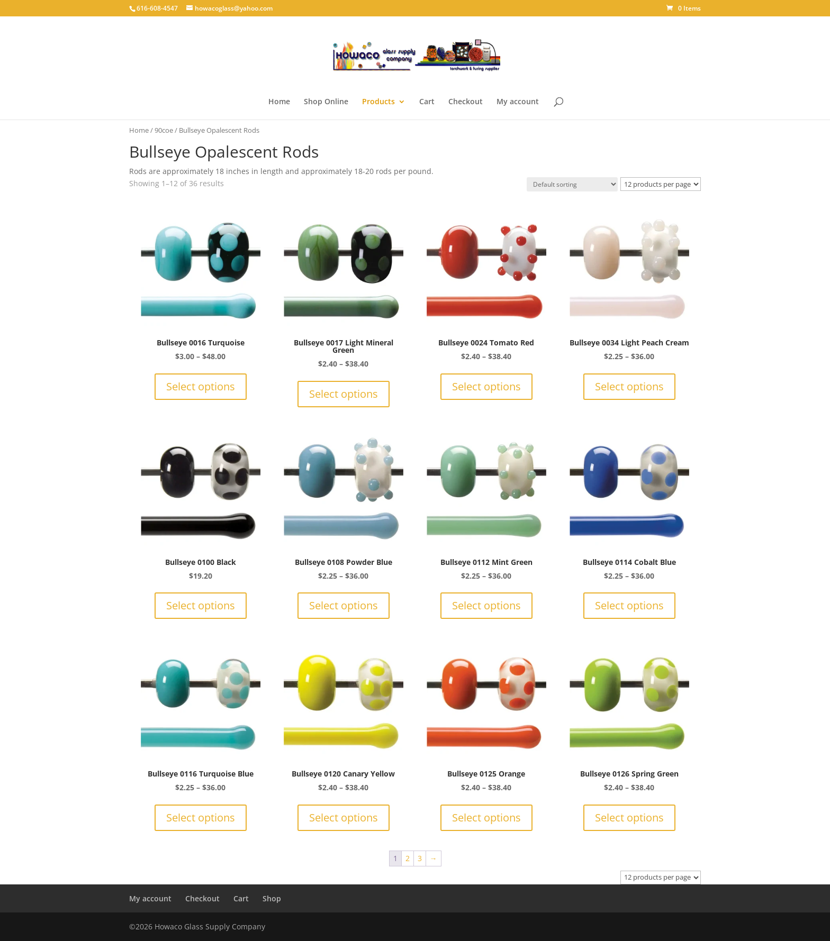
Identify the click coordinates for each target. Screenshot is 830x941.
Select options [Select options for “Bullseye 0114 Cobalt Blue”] (629, 605)
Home (279, 102)
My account (518, 102)
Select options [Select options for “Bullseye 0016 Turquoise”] (200, 386)
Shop (272, 898)
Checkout (465, 102)
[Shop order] (572, 184)
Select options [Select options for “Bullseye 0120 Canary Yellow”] (343, 817)
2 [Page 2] (407, 858)
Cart (427, 102)
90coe (164, 130)
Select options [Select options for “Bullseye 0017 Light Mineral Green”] (343, 394)
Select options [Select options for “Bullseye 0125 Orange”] (486, 817)
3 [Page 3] (420, 858)
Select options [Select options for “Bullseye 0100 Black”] (200, 605)
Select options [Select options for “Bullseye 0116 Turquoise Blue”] (200, 817)
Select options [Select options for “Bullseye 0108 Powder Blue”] (343, 605)
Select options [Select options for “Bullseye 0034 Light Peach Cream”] (629, 386)
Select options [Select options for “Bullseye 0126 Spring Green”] (629, 817)
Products (378, 102)
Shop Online (326, 102)
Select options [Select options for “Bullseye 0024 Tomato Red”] (486, 386)
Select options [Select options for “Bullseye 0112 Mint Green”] (486, 605)
